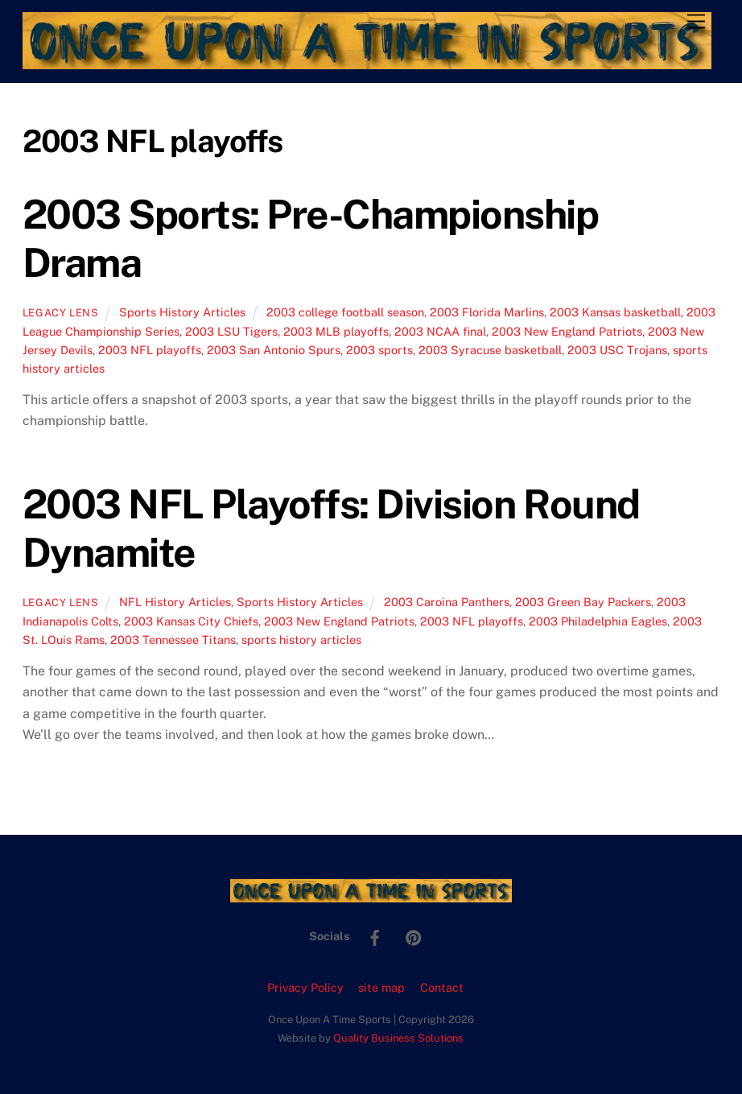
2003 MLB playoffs (336, 331)
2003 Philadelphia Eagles (598, 621)
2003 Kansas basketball (615, 312)
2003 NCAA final (440, 331)
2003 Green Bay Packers (583, 602)
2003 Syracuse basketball (490, 350)
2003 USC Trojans (617, 350)
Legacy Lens (61, 313)
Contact (442, 987)
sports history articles (301, 639)
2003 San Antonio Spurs (273, 350)
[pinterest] (414, 935)
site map (381, 987)
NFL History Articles (175, 602)
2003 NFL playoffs (149, 350)
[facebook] (375, 935)
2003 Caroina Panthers (446, 602)
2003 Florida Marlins (487, 312)
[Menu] (696, 22)
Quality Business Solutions (398, 1038)
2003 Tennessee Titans (173, 639)
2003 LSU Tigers (231, 331)
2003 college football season (345, 312)
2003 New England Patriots (567, 331)
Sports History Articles (182, 312)
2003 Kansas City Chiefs (191, 621)
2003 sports (379, 350)
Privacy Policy (305, 987)
